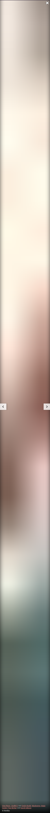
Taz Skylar (12, 808)
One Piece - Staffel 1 (10, 805)
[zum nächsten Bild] (47, 407)
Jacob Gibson (26, 808)
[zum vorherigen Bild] (3, 407)
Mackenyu (36, 805)
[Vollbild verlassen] (47, 3)
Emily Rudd (26, 805)
